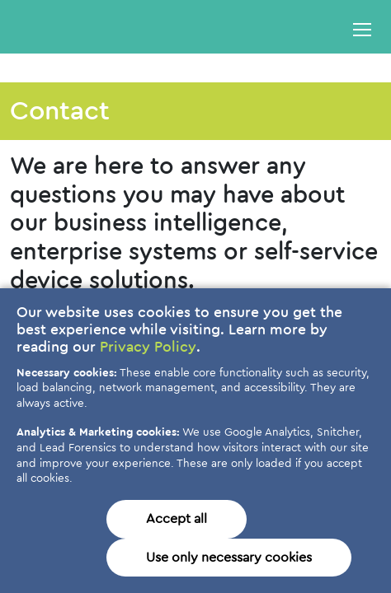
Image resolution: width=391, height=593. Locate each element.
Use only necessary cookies (229, 557)
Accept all (176, 518)
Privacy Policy (148, 347)
